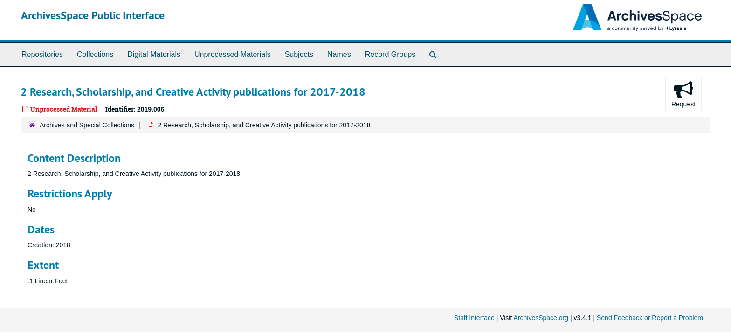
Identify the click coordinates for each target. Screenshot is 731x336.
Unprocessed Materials (232, 54)
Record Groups (390, 54)
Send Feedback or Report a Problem (650, 318)
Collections (95, 54)
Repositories (42, 54)
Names (339, 54)
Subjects (299, 54)
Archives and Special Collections (87, 125)
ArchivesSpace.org (540, 318)
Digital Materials (153, 54)
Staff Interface (474, 318)
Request (683, 94)
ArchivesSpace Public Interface (93, 15)
